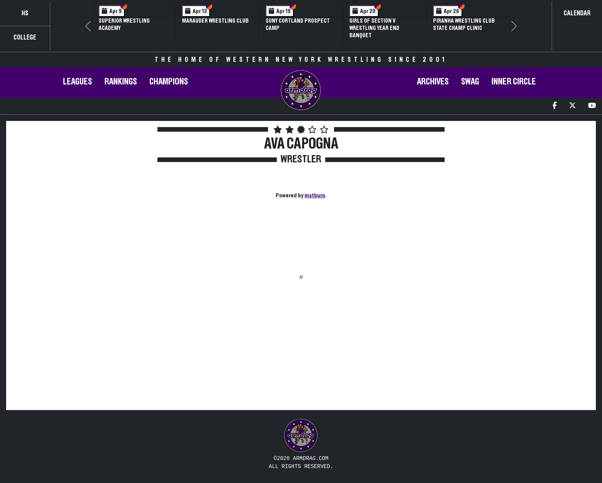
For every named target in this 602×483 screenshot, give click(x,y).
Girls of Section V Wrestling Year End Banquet (374, 28)
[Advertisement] (81, 199)
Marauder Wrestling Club (215, 21)
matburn (314, 195)
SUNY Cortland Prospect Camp (298, 24)
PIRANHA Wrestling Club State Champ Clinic (464, 24)
